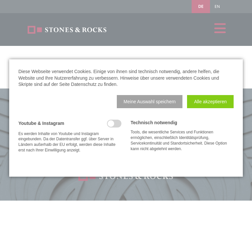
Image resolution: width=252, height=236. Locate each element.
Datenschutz (83, 84)
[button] (150, 101)
